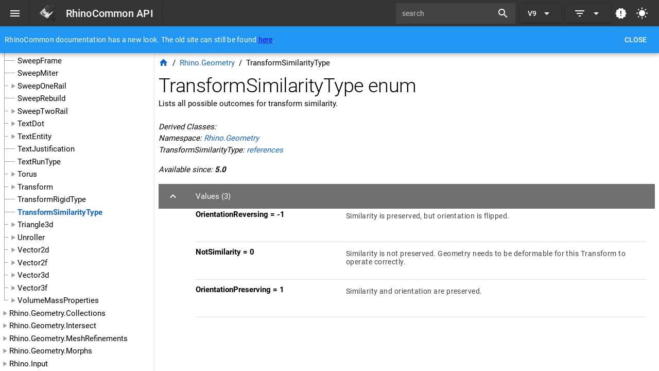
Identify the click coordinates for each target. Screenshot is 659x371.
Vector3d (33, 275)
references (265, 150)
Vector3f (32, 288)
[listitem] (421, 223)
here (265, 40)
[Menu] (15, 13)
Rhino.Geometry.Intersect (52, 325)
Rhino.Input (28, 363)
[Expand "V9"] (540, 13)
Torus (27, 174)
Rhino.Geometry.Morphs (50, 351)
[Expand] (588, 13)
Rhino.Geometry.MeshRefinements (68, 338)
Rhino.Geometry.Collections (57, 313)
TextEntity (34, 136)
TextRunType (39, 161)
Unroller (31, 237)
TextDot (31, 123)
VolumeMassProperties (58, 300)
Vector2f (32, 262)
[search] (448, 13)
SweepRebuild (41, 98)
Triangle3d (35, 224)
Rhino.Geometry (207, 63)
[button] (407, 196)
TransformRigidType (52, 199)
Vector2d (33, 250)
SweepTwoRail (43, 111)
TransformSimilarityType (60, 212)
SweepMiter (38, 73)
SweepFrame (40, 60)
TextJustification (46, 149)
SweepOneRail (42, 86)
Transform (35, 187)
